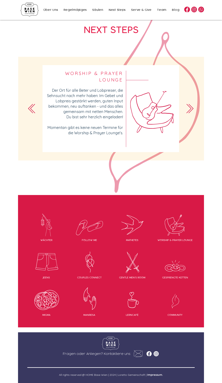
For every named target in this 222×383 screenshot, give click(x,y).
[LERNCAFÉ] (132, 315)
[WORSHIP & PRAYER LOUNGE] (175, 240)
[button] (138, 353)
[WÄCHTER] (46, 240)
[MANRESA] (89, 315)
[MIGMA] (46, 315)
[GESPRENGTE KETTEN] (175, 277)
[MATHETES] (132, 240)
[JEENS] (46, 277)
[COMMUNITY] (175, 315)
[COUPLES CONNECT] (89, 277)
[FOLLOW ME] (89, 240)
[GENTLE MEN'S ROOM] (132, 277)
